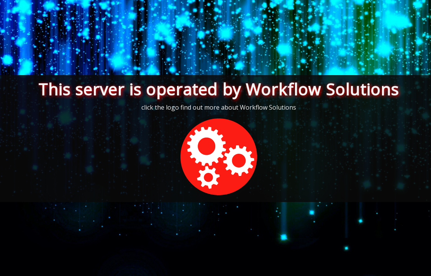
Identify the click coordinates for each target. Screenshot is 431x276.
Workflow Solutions (268, 107)
